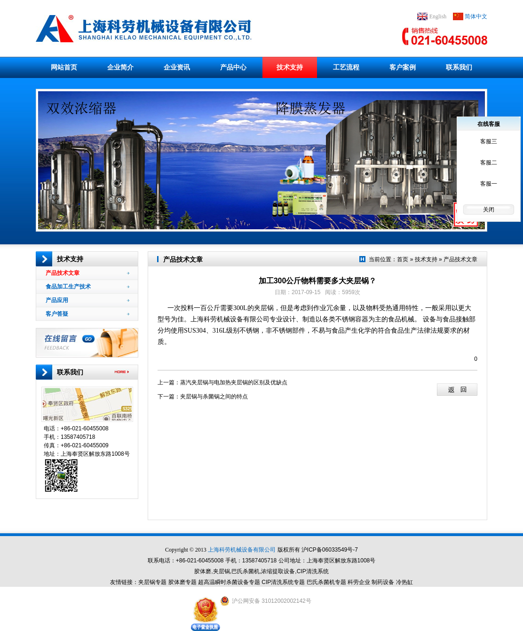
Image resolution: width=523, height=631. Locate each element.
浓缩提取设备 (278, 571)
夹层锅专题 (152, 582)
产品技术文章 (87, 273)
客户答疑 (87, 313)
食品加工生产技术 (87, 286)
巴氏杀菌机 (245, 571)
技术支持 (290, 67)
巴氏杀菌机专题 (326, 582)
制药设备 (383, 582)
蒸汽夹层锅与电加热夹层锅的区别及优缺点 (233, 382)
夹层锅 (264, 308)
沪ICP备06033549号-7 (329, 549)
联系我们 (459, 67)
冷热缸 (404, 582)
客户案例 (402, 67)
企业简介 (120, 67)
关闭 (488, 209)
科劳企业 (359, 582)
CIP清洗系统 (313, 571)
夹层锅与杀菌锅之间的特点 (214, 396)
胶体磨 (202, 571)
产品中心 (233, 67)
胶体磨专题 (182, 582)
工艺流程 (346, 67)
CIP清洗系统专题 (283, 582)
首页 (402, 259)
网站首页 (64, 67)
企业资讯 (177, 67)
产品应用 (87, 300)
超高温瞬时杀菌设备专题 (229, 582)
